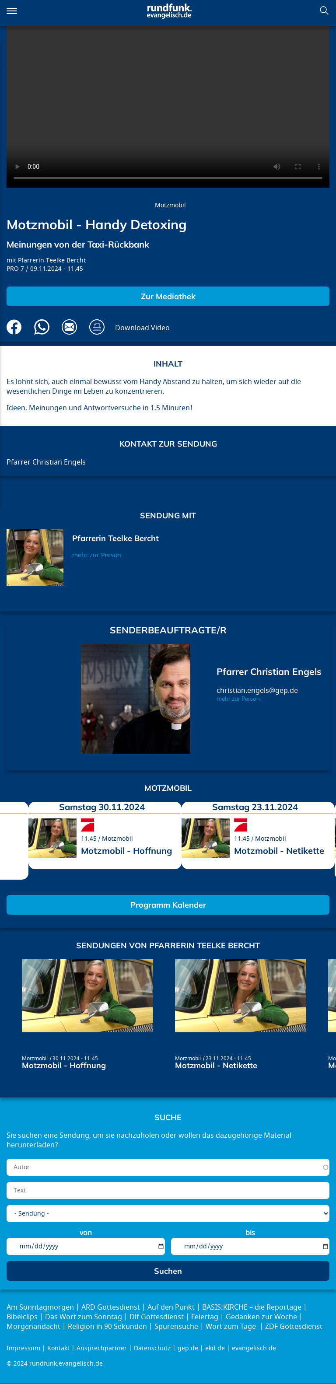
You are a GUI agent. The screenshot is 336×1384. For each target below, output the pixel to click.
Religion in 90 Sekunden (107, 1326)
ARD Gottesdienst (110, 1307)
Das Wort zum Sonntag (83, 1317)
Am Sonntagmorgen (40, 1307)
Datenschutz (152, 1348)
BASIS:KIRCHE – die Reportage (251, 1307)
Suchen (324, 10)
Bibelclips (22, 1317)
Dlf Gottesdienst (157, 1317)
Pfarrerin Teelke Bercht (52, 260)
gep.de (188, 1348)
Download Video (142, 328)
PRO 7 (15, 268)
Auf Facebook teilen (14, 327)
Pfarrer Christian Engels (269, 671)
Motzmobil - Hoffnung (126, 850)
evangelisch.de (254, 1348)
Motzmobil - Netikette (279, 850)
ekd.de (215, 1348)
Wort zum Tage (232, 1326)
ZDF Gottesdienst (293, 1326)
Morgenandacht (33, 1326)
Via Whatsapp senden (41, 327)
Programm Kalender (168, 905)
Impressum (23, 1348)
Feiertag (204, 1317)
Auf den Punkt (171, 1307)
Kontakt (58, 1348)
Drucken (97, 327)
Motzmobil (170, 205)
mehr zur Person (96, 555)
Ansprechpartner (102, 1348)
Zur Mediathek (168, 296)
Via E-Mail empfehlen (69, 327)
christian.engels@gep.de (257, 690)
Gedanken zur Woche (261, 1317)
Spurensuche (176, 1326)
